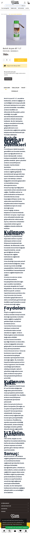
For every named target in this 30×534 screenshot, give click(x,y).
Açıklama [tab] (7, 87)
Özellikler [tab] (15, 87)
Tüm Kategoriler (5, 8)
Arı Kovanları (21, 8)
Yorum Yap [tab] (8, 79)
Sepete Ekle (21, 60)
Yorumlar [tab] (14, 91)
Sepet (15, 531)
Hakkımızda (13, 8)
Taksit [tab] (23, 87)
